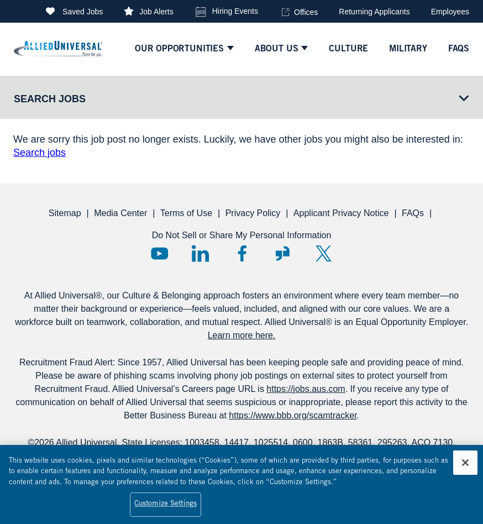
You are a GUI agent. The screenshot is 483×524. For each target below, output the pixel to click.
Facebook (241, 253)
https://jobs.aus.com (305, 389)
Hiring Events (235, 11)
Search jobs (39, 152)
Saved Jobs (82, 11)
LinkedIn (200, 253)
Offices (306, 12)
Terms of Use (186, 213)
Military (408, 49)
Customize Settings (165, 510)
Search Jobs (50, 98)
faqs (458, 49)
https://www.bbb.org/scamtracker (292, 415)
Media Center (120, 213)
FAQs (413, 213)
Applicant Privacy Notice (341, 213)
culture (348, 49)
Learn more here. (242, 335)
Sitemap (65, 213)
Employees (450, 11)
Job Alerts (156, 11)
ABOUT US (276, 49)
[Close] (465, 468)
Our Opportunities (179, 49)
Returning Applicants (374, 11)
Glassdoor (282, 253)
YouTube (159, 253)
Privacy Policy (253, 213)
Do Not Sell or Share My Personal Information (242, 235)
